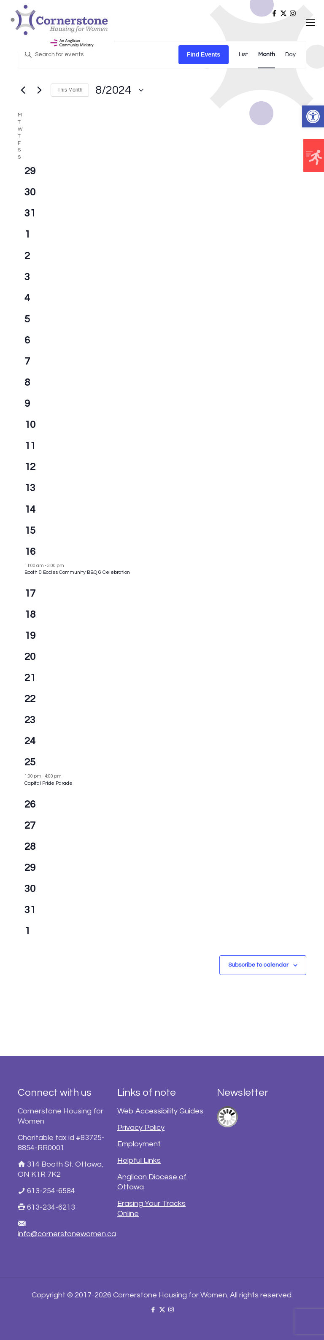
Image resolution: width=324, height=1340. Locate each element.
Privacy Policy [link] (141, 1128)
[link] (313, 116)
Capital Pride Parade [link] (48, 783)
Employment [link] (139, 1144)
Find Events (203, 54)
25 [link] (29, 762)
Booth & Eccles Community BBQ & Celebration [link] (77, 572)
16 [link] (29, 551)
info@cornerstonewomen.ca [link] (67, 1234)
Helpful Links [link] (139, 1160)
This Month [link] (69, 90)
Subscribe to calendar (258, 965)
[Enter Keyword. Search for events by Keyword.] (98, 54)
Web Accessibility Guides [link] (160, 1111)
